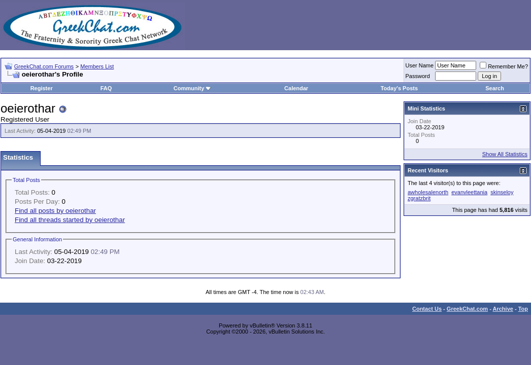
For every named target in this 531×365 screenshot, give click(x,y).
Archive (503, 309)
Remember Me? (504, 66)
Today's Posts (399, 88)
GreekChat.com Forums (44, 66)
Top (523, 309)
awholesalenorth (428, 192)
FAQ (106, 88)
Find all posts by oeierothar (55, 210)
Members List (97, 66)
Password (418, 76)
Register (41, 88)
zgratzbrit (419, 198)
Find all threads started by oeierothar (70, 220)
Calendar (296, 88)
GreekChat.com (467, 309)
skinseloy (501, 192)
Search (494, 88)
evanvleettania (469, 192)
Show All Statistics (504, 154)
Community (193, 88)
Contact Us (427, 309)
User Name (420, 65)
